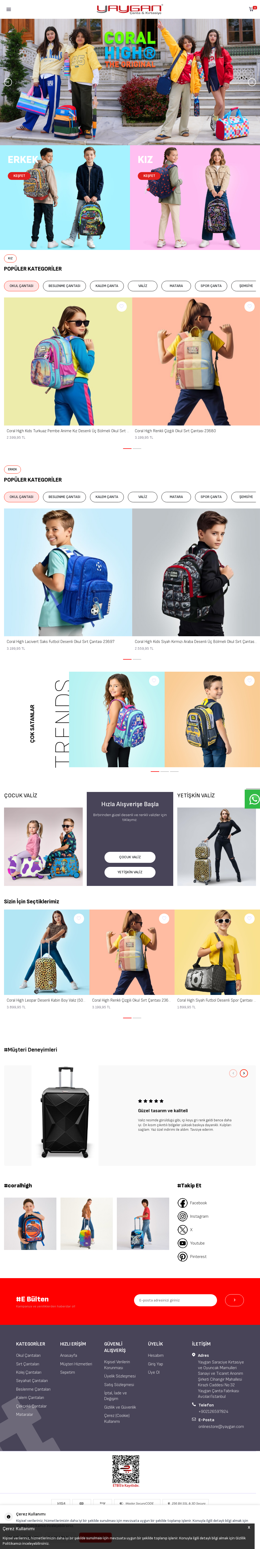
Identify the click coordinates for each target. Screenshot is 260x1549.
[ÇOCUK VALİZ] (43, 847)
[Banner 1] (30, 1224)
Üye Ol (154, 1372)
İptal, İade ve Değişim (115, 1396)
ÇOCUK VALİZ (130, 857)
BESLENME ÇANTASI (64, 285)
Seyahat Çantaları (32, 1380)
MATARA (176, 285)
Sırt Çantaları (27, 1364)
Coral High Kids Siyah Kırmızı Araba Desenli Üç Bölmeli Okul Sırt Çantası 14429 (196, 641)
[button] (8, 82)
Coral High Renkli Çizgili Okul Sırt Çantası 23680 (175, 431)
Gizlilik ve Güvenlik (120, 1407)
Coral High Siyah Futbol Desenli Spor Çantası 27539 (217, 1000)
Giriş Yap (155, 1364)
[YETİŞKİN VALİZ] (216, 847)
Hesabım (156, 1355)
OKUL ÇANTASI (21, 285)
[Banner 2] (86, 1224)
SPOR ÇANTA (211, 285)
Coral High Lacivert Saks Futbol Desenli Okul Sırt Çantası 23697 (60, 641)
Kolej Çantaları (28, 1372)
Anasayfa (68, 1355)
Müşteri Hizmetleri (76, 1364)
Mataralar (24, 1414)
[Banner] (130, 82)
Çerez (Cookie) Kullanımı (116, 1418)
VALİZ (142, 285)
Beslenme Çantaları (33, 1389)
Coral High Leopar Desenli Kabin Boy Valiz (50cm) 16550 (47, 1000)
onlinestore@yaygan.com (221, 1426)
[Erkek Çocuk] (65, 197)
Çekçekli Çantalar (31, 1406)
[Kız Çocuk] (195, 197)
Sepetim (67, 1372)
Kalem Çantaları (30, 1397)
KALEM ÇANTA (107, 285)
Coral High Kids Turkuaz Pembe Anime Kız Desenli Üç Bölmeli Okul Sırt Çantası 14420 (68, 431)
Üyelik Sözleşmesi (120, 1376)
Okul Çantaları (28, 1355)
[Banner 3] (143, 1224)
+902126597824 (213, 1411)
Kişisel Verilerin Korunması (117, 1364)
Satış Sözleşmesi (119, 1384)
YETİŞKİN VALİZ (130, 872)
